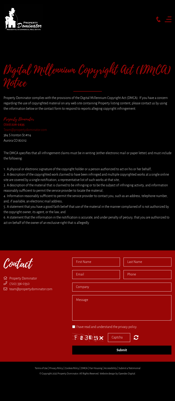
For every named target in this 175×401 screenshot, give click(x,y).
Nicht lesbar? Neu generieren (136, 337)
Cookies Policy (72, 368)
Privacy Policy (56, 368)
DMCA (84, 368)
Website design (107, 373)
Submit (122, 350)
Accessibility (110, 368)
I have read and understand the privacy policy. (106, 327)
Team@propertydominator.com (25, 130)
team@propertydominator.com (30, 289)
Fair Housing (95, 368)
